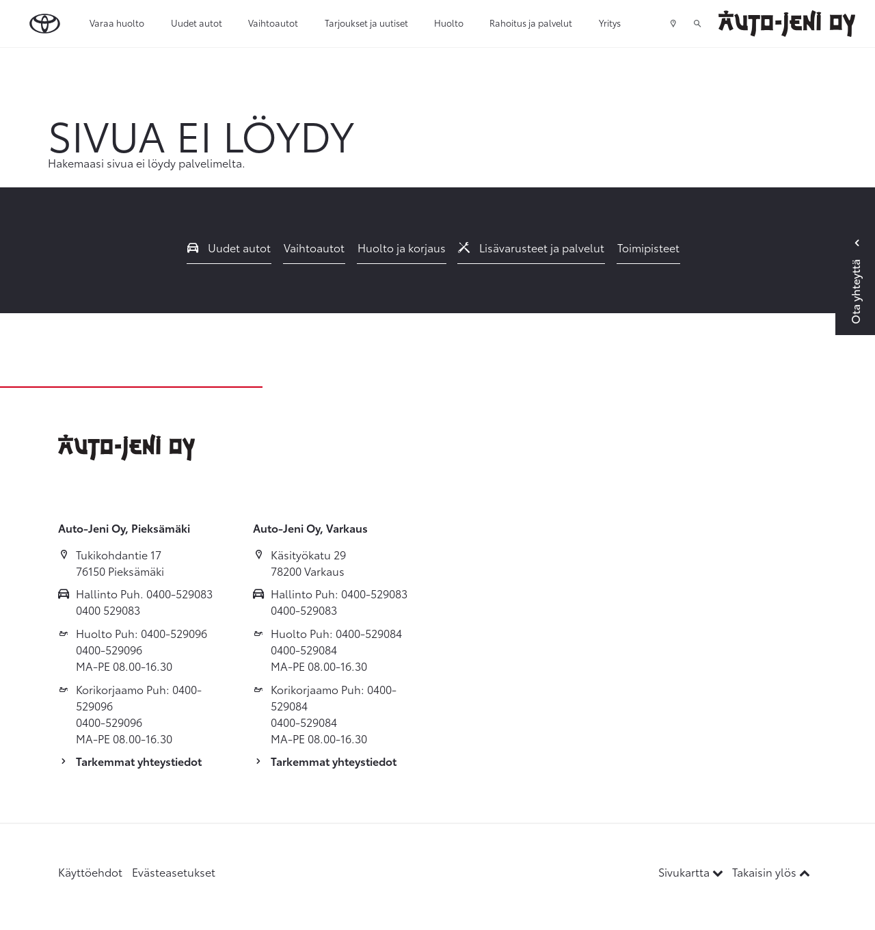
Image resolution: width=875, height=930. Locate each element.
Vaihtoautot (273, 22)
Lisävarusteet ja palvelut (531, 247)
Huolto (448, 22)
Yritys (610, 22)
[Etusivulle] (786, 23)
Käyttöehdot (90, 871)
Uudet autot (196, 22)
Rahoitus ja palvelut (530, 22)
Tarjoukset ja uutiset (366, 22)
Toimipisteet (648, 247)
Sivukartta (692, 871)
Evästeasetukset (173, 871)
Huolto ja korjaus (402, 247)
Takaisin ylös (771, 871)
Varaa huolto (117, 22)
